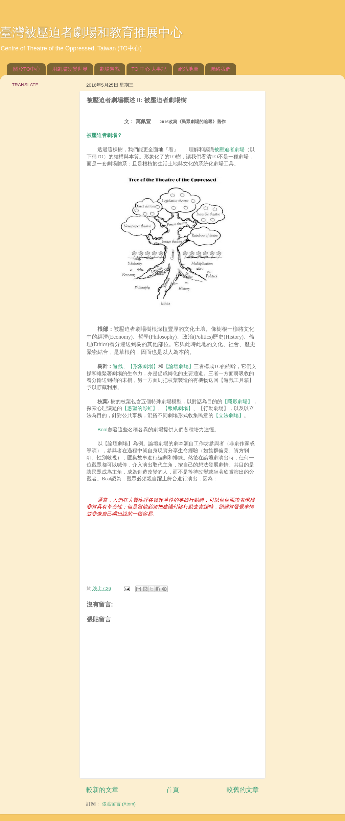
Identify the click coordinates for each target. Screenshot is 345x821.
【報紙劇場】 (178, 408)
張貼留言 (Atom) (119, 803)
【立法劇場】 (228, 415)
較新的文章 (102, 789)
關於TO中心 (27, 69)
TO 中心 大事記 (149, 69)
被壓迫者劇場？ (104, 135)
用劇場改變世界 (70, 69)
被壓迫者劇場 (229, 149)
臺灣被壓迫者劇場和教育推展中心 (91, 32)
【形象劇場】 (143, 366)
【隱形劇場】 (237, 401)
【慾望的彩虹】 (140, 408)
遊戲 (118, 366)
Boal (102, 429)
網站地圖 (188, 69)
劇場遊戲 (109, 69)
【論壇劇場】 (178, 366)
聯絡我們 (220, 69)
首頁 (172, 789)
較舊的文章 (243, 789)
